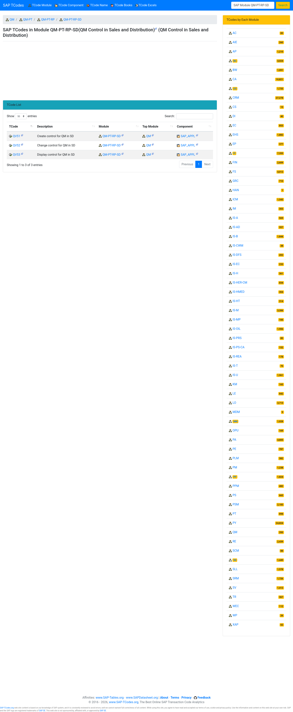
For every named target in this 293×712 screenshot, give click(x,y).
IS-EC (236, 264)
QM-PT (27, 19)
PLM (235, 458)
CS (234, 107)
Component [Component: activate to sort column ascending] (185, 126)
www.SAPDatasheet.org (142, 697)
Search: (189, 116)
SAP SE (42, 711)
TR (234, 597)
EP (234, 144)
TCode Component (69, 5)
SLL (235, 569)
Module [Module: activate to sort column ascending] (104, 126)
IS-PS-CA (238, 347)
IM (234, 208)
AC (234, 33)
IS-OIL (236, 329)
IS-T (235, 366)
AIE (234, 42)
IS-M (235, 310)
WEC (235, 606)
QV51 (16, 136)
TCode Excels (145, 5)
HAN (235, 190)
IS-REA (237, 356)
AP (234, 51)
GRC (235, 181)
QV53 (16, 154)
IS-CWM (237, 245)
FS (234, 171)
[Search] (252, 5)
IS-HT (236, 301)
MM (235, 421)
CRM (235, 97)
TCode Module (40, 5)
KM (234, 384)
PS (234, 495)
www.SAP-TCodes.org (123, 702)
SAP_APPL (188, 136)
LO (234, 402)
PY (234, 523)
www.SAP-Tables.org (109, 697)
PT (234, 513)
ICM (235, 199)
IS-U (235, 375)
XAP (235, 624)
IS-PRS (237, 338)
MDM (236, 412)
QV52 (16, 145)
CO (234, 88)
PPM (235, 486)
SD (234, 560)
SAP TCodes (13, 5)
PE (234, 449)
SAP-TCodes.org (7, 708)
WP (234, 615)
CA (234, 79)
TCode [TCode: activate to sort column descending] (13, 126)
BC (234, 61)
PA (234, 439)
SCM (235, 550)
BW (234, 70)
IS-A (235, 218)
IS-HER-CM (239, 282)
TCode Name (97, 5)
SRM (235, 578)
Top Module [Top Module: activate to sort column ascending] (150, 126)
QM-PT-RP (48, 19)
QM (12, 19)
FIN (234, 162)
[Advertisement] (110, 69)
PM (234, 467)
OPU (235, 430)
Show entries (22, 116)
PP (234, 477)
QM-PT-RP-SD (72, 19)
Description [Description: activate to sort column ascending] (45, 126)
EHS (235, 134)
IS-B (235, 236)
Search (283, 5)
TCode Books (121, 5)
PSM (235, 504)
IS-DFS (236, 255)
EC (234, 125)
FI (234, 153)
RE (234, 541)
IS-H (235, 273)
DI (233, 116)
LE (234, 393)
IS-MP (236, 319)
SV (234, 587)
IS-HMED (238, 292)
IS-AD (236, 227)
